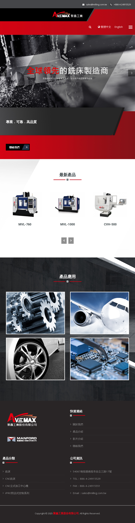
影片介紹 (78, 438)
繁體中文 (104, 26)
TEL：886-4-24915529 (86, 478)
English (118, 26)
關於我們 (78, 424)
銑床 (7, 471)
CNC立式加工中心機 (16, 486)
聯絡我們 (19, 147)
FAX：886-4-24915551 (86, 486)
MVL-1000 (67, 224)
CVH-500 (110, 224)
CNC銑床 (10, 478)
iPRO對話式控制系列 (17, 493)
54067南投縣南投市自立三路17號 (92, 471)
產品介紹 (78, 431)
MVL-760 (24, 224)
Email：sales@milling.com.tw (89, 493)
